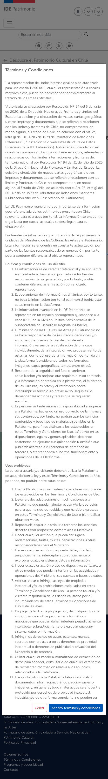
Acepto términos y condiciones (76, 708)
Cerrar (39, 708)
